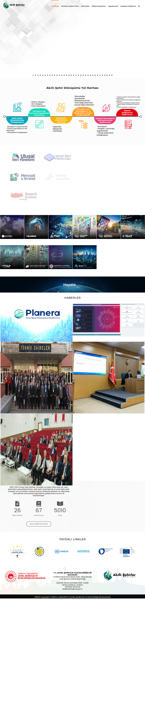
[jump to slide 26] (92, 75)
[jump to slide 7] (47, 75)
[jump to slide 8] (50, 75)
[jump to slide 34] (111, 75)
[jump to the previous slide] (4, 39)
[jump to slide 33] (109, 75)
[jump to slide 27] (95, 75)
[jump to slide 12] (59, 75)
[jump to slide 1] (33, 75)
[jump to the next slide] (141, 39)
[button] (139, 6)
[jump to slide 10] (54, 75)
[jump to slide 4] (40, 75)
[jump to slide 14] (64, 75)
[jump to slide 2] (35, 75)
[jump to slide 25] (90, 75)
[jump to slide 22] (83, 75)
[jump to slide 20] (78, 75)
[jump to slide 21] (80, 75)
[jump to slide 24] (88, 75)
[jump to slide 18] (73, 75)
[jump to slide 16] (69, 75)
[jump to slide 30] (102, 75)
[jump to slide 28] (97, 75)
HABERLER (72, 297)
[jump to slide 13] (61, 75)
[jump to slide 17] (71, 75)
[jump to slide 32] (107, 75)
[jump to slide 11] (57, 75)
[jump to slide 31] (104, 75)
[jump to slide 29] (100, 75)
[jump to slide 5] (42, 75)
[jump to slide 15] (66, 75)
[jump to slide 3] (38, 75)
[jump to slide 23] (85, 75)
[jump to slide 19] (76, 75)
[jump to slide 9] (52, 75)
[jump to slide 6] (45, 75)
